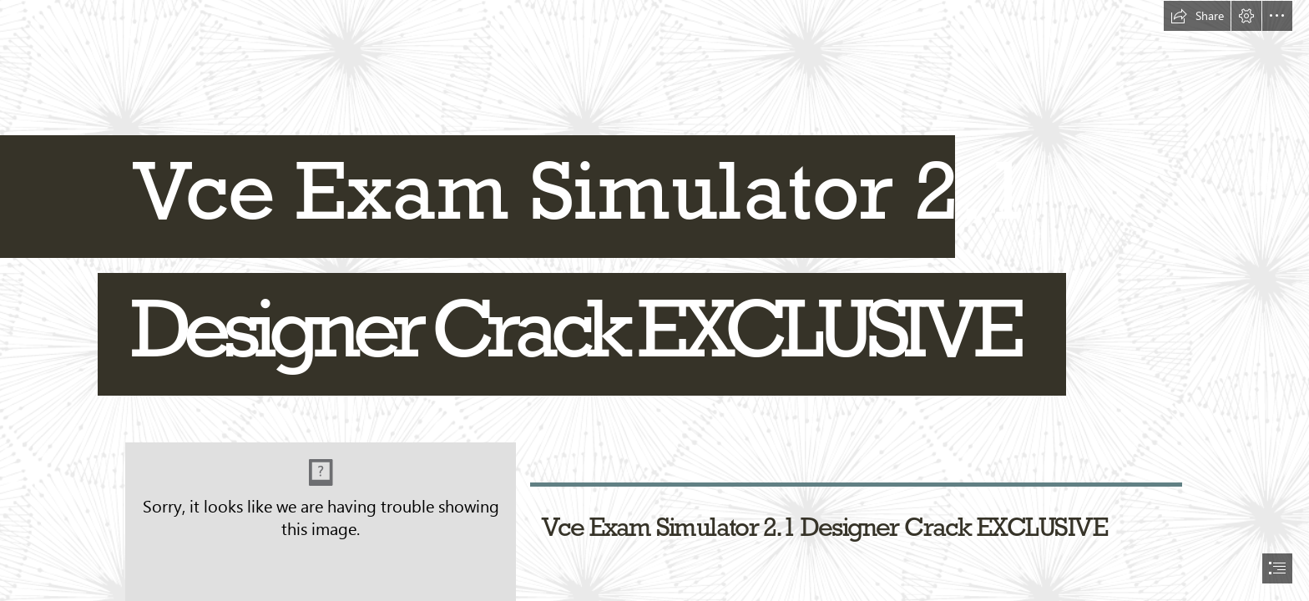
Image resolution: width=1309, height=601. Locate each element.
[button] (1197, 16)
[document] (654, 300)
